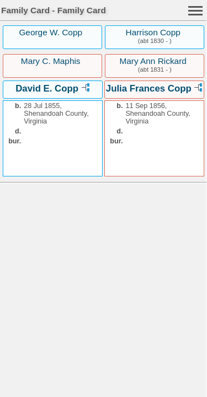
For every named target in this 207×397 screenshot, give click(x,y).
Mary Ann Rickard (152, 61)
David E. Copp (46, 88)
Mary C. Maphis (51, 61)
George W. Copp (50, 32)
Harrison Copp (153, 32)
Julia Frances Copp (149, 88)
